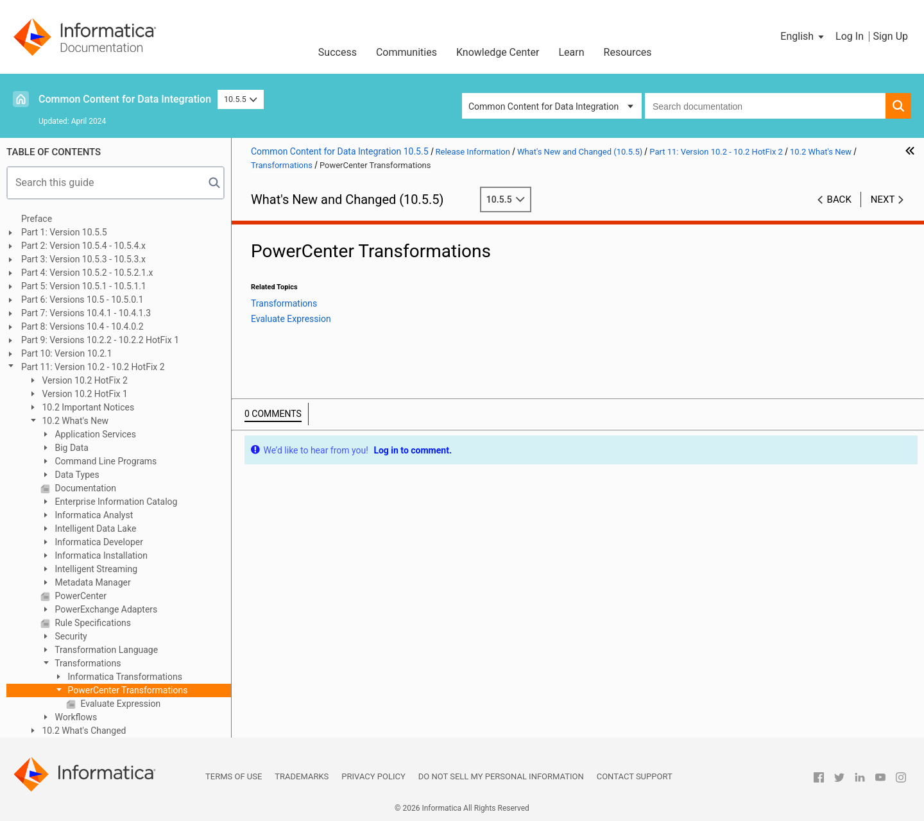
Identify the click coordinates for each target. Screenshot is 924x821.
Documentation (84, 488)
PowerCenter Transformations (126, 690)
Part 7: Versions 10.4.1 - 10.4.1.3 (86, 313)
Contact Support (634, 776)
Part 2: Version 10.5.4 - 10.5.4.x (83, 246)
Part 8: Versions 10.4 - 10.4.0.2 (82, 326)
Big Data (71, 448)
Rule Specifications (92, 623)
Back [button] (839, 199)
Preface (36, 219)
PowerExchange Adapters (105, 609)
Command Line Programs (105, 461)
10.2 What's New (74, 421)
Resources (628, 52)
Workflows (75, 717)
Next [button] (883, 199)
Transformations (87, 663)
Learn (572, 52)
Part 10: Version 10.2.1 (66, 353)
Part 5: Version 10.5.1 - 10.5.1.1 (83, 286)
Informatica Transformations (123, 677)
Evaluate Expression (119, 703)
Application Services (94, 434)
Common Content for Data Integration (124, 99)
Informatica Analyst (93, 515)
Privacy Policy (373, 776)
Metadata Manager (92, 582)
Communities (406, 52)
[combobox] (765, 106)
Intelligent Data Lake (94, 528)
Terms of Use (233, 776)
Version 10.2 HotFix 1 (84, 394)
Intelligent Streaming (95, 569)
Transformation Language (105, 650)
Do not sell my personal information (501, 776)
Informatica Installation (100, 555)
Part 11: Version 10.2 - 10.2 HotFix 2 (93, 367)
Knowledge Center (498, 52)
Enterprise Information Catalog (115, 501)
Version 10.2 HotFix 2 (84, 380)
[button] (803, 37)
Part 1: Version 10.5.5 (64, 232)
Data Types (76, 475)
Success (337, 52)
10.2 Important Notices (87, 407)
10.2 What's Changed (83, 730)
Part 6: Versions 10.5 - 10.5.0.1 (82, 299)
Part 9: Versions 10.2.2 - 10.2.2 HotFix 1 (100, 340)
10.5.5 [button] (240, 99)
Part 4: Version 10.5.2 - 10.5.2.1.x (87, 272)
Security (70, 636)
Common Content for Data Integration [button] (543, 106)
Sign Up (890, 36)
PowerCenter (80, 596)
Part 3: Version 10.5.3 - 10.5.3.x (83, 259)
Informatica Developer (98, 542)
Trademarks (302, 776)
